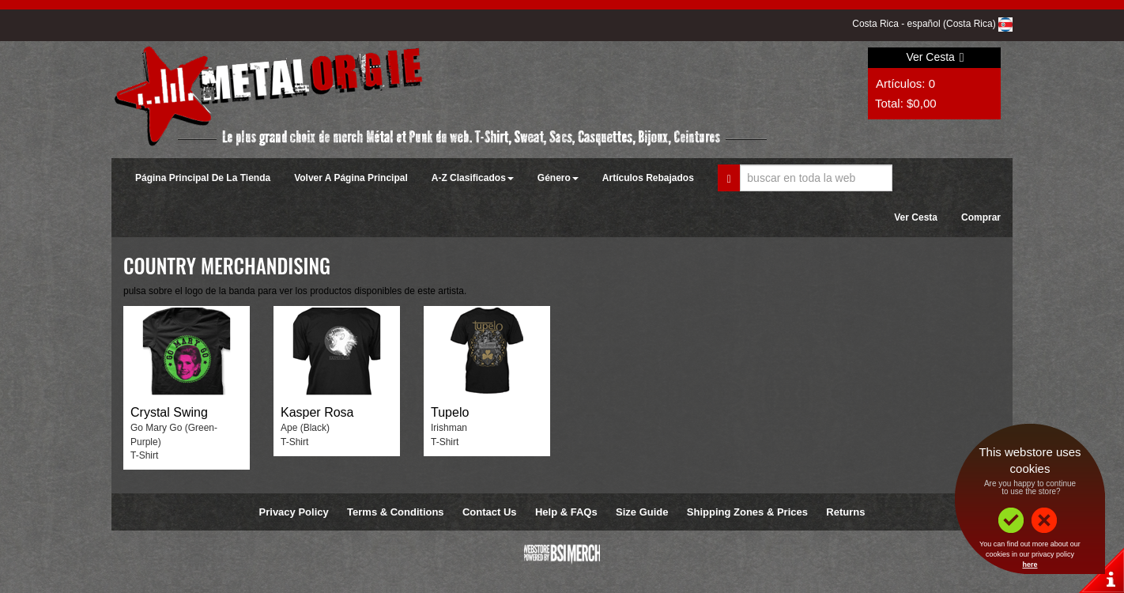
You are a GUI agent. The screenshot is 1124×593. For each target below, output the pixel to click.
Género (558, 177)
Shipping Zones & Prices (747, 512)
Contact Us (489, 512)
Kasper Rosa (317, 412)
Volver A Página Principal (351, 177)
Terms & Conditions (395, 512)
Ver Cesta (935, 57)
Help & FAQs (566, 512)
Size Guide (642, 512)
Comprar (981, 217)
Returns (845, 512)
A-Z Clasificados (473, 177)
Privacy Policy (294, 512)
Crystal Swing (169, 412)
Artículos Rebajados (648, 177)
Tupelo (450, 412)
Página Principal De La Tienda (202, 177)
